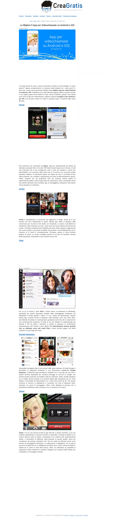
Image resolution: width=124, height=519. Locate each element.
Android (42, 16)
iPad (38, 21)
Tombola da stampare (70, 16)
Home (31, 21)
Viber (21, 240)
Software (36, 16)
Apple (35, 21)
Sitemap (72, 515)
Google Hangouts (27, 334)
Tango (21, 391)
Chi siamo (66, 515)
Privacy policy (79, 515)
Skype (21, 105)
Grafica (21, 16)
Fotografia (28, 16)
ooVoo (22, 189)
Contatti (86, 515)
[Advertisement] (47, 72)
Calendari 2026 (57, 16)
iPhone (48, 16)
